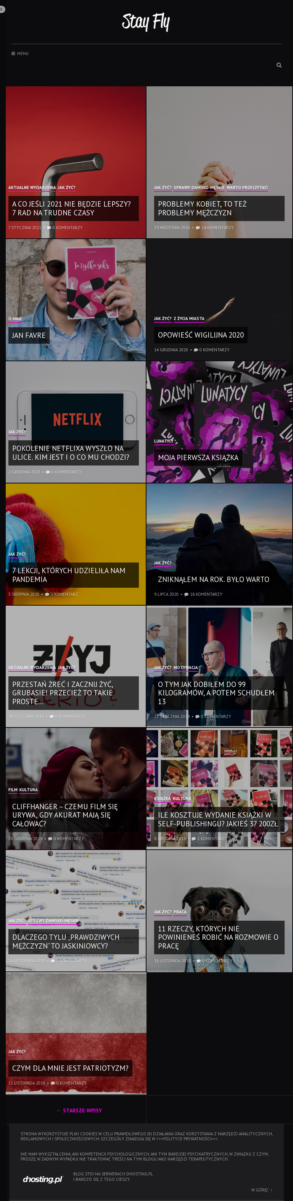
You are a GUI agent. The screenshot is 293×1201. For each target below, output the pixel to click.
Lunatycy (164, 441)
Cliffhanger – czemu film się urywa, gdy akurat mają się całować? (65, 815)
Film (13, 790)
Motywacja (186, 668)
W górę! (259, 1190)
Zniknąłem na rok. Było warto (213, 579)
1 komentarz (64, 594)
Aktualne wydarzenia (32, 188)
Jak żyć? (67, 188)
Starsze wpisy (82, 1110)
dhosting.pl (139, 1174)
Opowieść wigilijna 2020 (201, 334)
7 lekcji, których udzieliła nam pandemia (69, 575)
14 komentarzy (217, 227)
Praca (180, 912)
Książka (162, 799)
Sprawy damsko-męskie (199, 188)
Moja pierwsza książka (198, 457)
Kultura (28, 790)
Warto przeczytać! (247, 188)
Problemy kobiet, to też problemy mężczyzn (202, 208)
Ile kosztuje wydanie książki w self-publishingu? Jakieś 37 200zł (218, 819)
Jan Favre (29, 335)
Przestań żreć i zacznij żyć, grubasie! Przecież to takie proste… (62, 693)
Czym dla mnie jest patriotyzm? (70, 1068)
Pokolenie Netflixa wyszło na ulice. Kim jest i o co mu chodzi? (70, 453)
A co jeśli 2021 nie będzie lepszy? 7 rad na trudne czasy (71, 208)
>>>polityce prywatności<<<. (187, 1138)
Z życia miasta (189, 319)
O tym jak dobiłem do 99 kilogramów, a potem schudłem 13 (216, 693)
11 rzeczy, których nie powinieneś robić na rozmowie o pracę (218, 937)
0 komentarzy (68, 227)
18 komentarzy (206, 594)
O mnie (15, 319)
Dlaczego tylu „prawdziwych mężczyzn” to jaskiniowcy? (65, 941)
